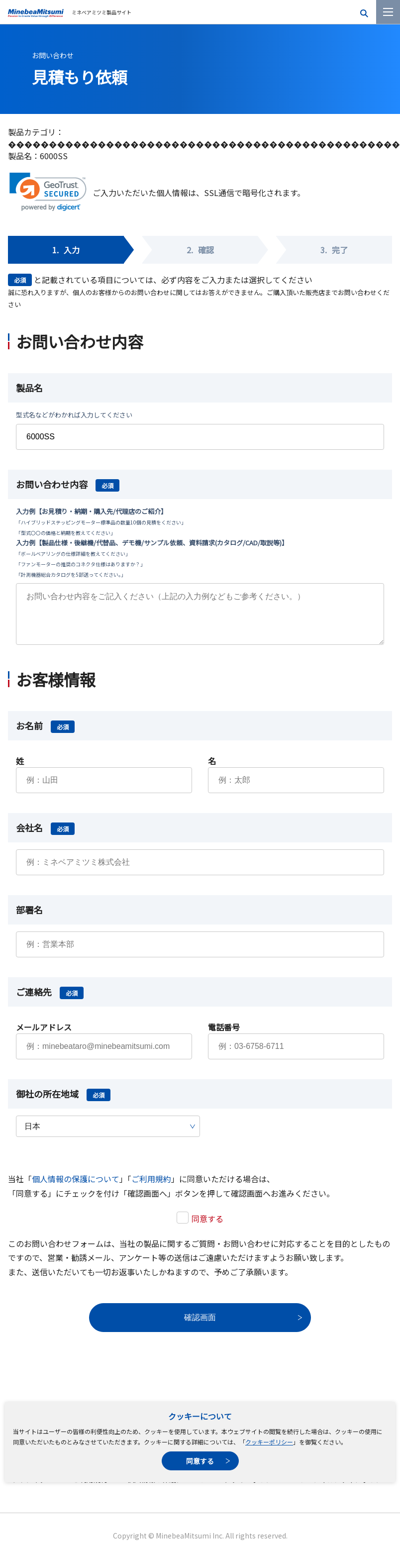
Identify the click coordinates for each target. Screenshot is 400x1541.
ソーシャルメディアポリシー (345, 1489)
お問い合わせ (53, 55)
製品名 (29, 387)
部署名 (29, 919)
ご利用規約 (151, 1189)
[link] (48, 192)
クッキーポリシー (269, 1442)
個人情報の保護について (75, 1189)
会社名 (45, 837)
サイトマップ (32, 1489)
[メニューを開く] (388, 12)
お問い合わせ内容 (67, 484)
